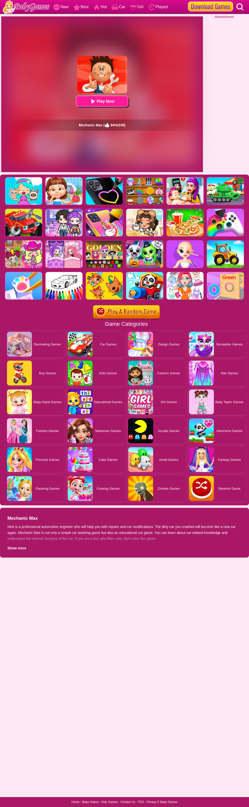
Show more (16, 548)
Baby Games (168, 802)
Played (158, 7)
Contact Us (128, 802)
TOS (141, 802)
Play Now (102, 101)
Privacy (151, 802)
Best (81, 7)
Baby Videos (90, 802)
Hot (100, 7)
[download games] (210, 1)
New (60, 7)
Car (118, 7)
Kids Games (110, 802)
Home (75, 802)
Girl (136, 7)
